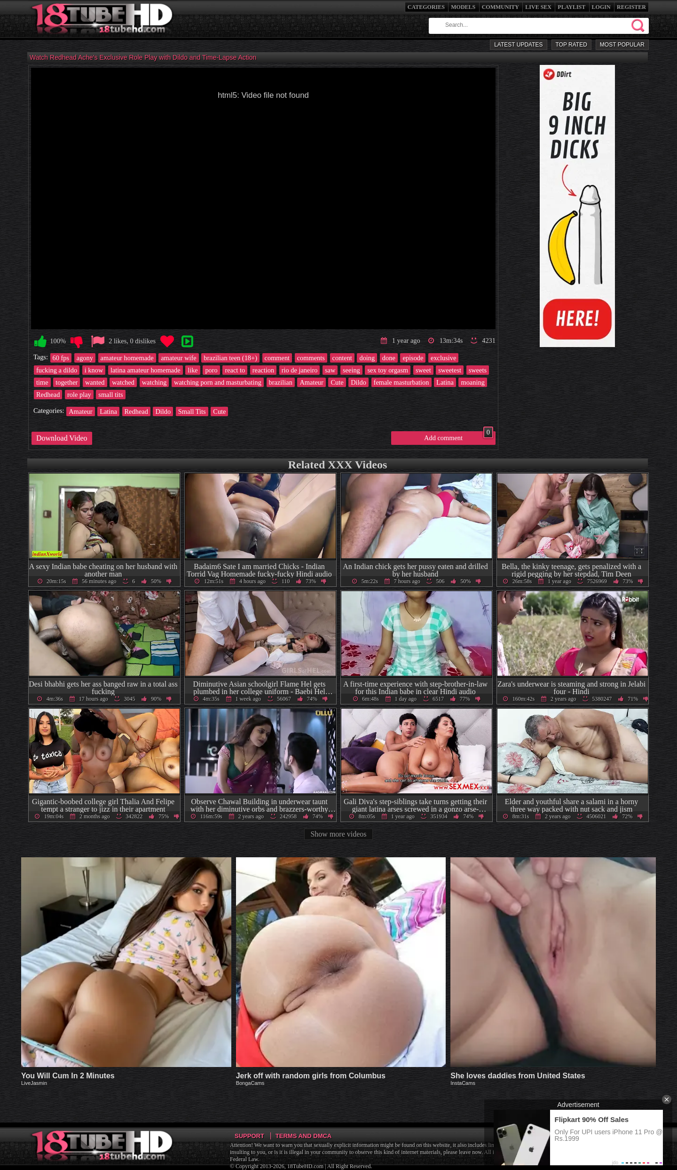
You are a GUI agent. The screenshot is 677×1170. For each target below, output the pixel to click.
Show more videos (338, 834)
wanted (95, 382)
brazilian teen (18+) (230, 358)
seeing (351, 370)
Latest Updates (518, 44)
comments (311, 358)
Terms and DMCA (303, 1135)
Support (249, 1135)
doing (367, 358)
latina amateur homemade (145, 370)
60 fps (61, 358)
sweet (423, 370)
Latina (445, 382)
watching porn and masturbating (217, 382)
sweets (478, 370)
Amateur (311, 382)
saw (330, 370)
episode (412, 358)
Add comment (458, 436)
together (66, 382)
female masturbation (401, 382)
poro (211, 370)
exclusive (443, 358)
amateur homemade (127, 358)
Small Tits (192, 411)
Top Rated (571, 44)
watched (123, 382)
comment (277, 358)
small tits (110, 394)
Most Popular (622, 44)
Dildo (358, 382)
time (42, 382)
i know (94, 370)
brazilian (280, 382)
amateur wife (179, 358)
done (388, 358)
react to (235, 370)
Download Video (61, 438)
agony (85, 358)
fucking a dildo (56, 370)
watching (154, 382)
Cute (337, 382)
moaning (472, 382)
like (193, 370)
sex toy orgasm (387, 370)
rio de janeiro (300, 370)
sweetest (449, 370)
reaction (263, 370)
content (342, 358)
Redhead (48, 394)
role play (79, 394)
